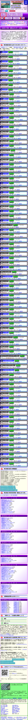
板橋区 (5, 504)
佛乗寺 (6, 384)
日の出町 (6, 575)
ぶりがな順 (2, 495)
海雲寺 (5, 70)
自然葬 (7, 633)
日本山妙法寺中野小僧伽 (11, 356)
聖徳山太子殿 (8, 225)
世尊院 (6, 201)
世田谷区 (6, 539)
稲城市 (5, 505)
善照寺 (6, 258)
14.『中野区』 (8, 18)
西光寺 (6, 234)
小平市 (5, 527)
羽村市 (5, 569)
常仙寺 (6, 169)
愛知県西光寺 (10, 717)
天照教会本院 (8, 337)
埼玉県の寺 (4, 606)
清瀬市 (5, 520)
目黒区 (5, 593)
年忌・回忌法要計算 (4, 713)
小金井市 (6, 524)
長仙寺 (6, 304)
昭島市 (5, 500)
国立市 (5, 521)
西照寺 (6, 239)
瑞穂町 (5, 586)
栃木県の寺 (4, 605)
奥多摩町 (7, 512)
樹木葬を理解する (15, 710)
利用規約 (20, 698)
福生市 (5, 578)
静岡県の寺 (4, 612)
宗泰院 (6, 141)
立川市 (5, 546)
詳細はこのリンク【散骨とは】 (7, 634)
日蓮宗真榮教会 (8, 360)
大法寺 (6, 281)
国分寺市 (7, 526)
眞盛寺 (6, 197)
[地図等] (21, 54)
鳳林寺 (6, 402)
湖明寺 (6, 103)
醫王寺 (5, 52)
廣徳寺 (6, 113)
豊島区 (5, 551)
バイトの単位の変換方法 (18, 717)
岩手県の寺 (4, 601)
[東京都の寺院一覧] (19, 47)
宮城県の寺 (16, 601)
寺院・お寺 (3, 707)
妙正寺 (6, 426)
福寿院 (6, 374)
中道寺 (6, 295)
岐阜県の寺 (16, 611)
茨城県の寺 (16, 604)
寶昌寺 (6, 393)
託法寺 (6, 286)
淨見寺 (6, 178)
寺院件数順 (14, 495)
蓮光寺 (6, 463)
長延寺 (6, 300)
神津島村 (7, 522)
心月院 (6, 187)
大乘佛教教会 (8, 276)
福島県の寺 (4, 604)
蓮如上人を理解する (16, 711)
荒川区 (5, 503)
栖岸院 (6, 206)
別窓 (14, 486)
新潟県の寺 (16, 607)
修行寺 (6, 145)
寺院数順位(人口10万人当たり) (6, 488)
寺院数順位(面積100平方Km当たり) (7, 490)
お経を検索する (15, 705)
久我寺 (6, 94)
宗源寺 (6, 136)
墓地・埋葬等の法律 (4, 711)
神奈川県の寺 (4, 607)
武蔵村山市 (8, 591)
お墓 (21, 626)
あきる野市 (7, 501)
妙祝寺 (6, 421)
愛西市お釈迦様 (4, 717)
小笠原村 (7, 511)
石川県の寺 (16, 608)
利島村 (5, 552)
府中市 (5, 577)
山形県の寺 (16, 603)
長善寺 (6, 314)
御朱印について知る (16, 709)
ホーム (6, 11)
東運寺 (6, 342)
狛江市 (5, 528)
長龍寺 (6, 323)
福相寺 (6, 379)
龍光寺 (6, 449)
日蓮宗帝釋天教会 (9, 365)
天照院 (6, 332)
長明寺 (6, 318)
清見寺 (6, 215)
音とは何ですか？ (11, 718)
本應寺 (6, 407)
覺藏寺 (5, 75)
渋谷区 (5, 534)
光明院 (6, 108)
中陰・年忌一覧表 (15, 706)
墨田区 (5, 538)
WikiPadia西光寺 (20, 719)
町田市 (5, 585)
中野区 (5, 558)
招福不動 (6, 150)
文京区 (6, 579)
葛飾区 (5, 518)
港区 (4, 588)
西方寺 (6, 248)
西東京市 (8, 560)
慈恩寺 (6, 122)
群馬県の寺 (16, 605)
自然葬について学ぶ (4, 709)
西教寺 (6, 229)
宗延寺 (6, 131)
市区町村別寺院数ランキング (6, 486)
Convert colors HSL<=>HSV (11, 719)
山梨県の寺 (16, 609)
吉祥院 (5, 89)
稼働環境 (15, 698)
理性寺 (6, 435)
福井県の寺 (4, 609)
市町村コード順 (8, 495)
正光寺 (6, 211)
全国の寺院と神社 (5, 21)
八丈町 (7, 568)
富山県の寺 (4, 608)
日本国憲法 (3, 708)
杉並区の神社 (10, 23)
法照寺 (6, 398)
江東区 (5, 523)
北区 (4, 519)
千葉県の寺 (16, 606)
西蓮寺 (6, 253)
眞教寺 (6, 192)
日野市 (4, 573)
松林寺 (6, 164)
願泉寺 (5, 85)
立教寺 (6, 440)
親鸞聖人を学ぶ (15, 707)
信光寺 (6, 183)
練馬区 (5, 561)
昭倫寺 (6, 155)
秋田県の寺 (4, 603)
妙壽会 (6, 416)
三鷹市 (5, 587)
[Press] (10, 52)
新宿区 (6, 536)
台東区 (5, 544)
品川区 (5, 533)
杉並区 (5, 537)
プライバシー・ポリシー (6, 698)
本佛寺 (6, 412)
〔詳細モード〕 (4, 47)
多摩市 (4, 547)
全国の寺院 (18, 23)
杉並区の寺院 (12, 24)
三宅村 (5, 589)
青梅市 (5, 508)
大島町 (6, 509)
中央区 (6, 548)
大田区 (5, 510)
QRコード (14, 673)
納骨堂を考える (4, 710)
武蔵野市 (6, 590)
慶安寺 (6, 99)
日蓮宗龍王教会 (8, 370)
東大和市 (7, 572)
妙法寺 (6, 431)
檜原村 (6, 576)
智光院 (6, 290)
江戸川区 (6, 507)
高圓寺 (6, 117)
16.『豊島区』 (16, 18)
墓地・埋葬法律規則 (16, 708)
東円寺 (6, 346)
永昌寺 (5, 56)
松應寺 (6, 159)
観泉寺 (5, 80)
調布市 (5, 549)
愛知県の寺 (16, 612)
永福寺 (5, 61)
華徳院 (5, 66)
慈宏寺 (6, 127)
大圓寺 (6, 267)
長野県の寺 (4, 611)
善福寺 (6, 262)
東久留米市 (8, 570)
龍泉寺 (6, 454)
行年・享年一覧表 (4, 705)
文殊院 (6, 388)
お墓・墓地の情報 (4, 706)
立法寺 (6, 445)
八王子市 (7, 567)
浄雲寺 (6, 173)
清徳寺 (6, 220)
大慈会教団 (7, 272)
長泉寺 (6, 309)
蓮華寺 (6, 459)
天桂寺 (6, 328)
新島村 (6, 559)
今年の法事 (3, 712)
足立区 (5, 502)
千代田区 (5, 550)
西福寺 (6, 243)
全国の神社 (16, 21)
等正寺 (6, 351)
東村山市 (8, 571)
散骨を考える (14, 712)
